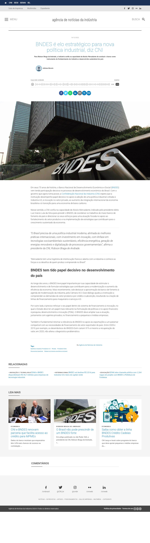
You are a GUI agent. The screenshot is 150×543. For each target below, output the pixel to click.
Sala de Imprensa (16, 8)
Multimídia (31, 8)
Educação (104, 404)
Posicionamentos (71, 530)
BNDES (41, 198)
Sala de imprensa (85, 530)
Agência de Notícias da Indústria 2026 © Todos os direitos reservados (34, 540)
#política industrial (36, 379)
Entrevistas (50, 530)
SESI (20, 3)
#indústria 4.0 (47, 379)
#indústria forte (63, 379)
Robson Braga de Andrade (68, 458)
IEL (32, 3)
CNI (14, 3)
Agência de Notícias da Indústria (92, 375)
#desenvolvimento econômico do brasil (57, 382)
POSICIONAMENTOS (75, 31)
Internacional (61, 404)
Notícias (41, 530)
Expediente (45, 8)
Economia (15, 458)
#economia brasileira (37, 382)
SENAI (27, 3)
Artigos (60, 530)
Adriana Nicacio (48, 75)
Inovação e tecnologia (20, 404)
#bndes (55, 379)
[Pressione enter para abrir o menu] (10, 19)
